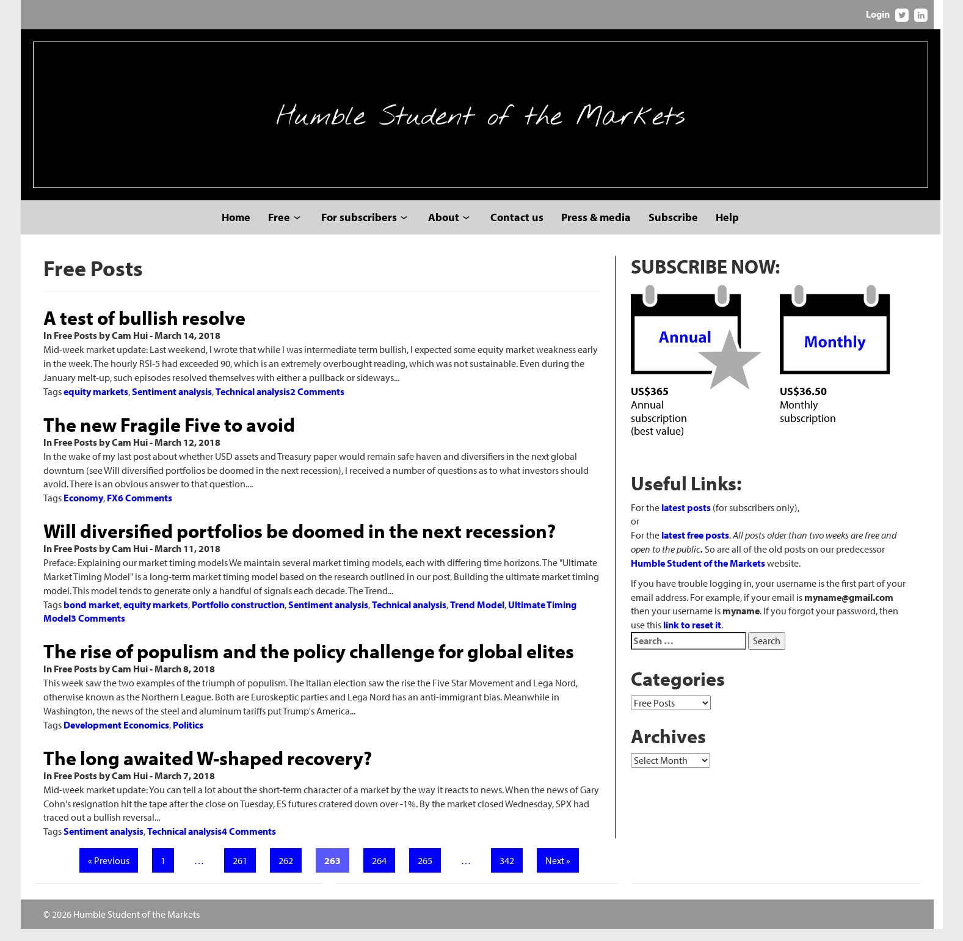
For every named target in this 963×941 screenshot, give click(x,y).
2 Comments (317, 404)
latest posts (692, 521)
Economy (83, 510)
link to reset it (698, 638)
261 (243, 873)
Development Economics (116, 737)
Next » (560, 873)
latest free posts (701, 548)
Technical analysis (253, 404)
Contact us (518, 229)
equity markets (96, 404)
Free (280, 229)
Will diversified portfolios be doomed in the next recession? (299, 543)
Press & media (597, 229)
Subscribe (674, 229)
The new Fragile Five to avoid (169, 436)
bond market (92, 617)
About (444, 229)
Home (237, 229)
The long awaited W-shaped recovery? (207, 770)
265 (428, 873)
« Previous (112, 873)
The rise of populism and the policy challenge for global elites (308, 663)
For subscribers (360, 229)
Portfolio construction (238, 617)
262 (289, 873)
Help (728, 229)
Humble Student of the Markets (481, 120)
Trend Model (477, 617)
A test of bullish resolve (144, 330)
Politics (188, 737)
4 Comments (249, 843)
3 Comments (98, 631)
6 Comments (145, 510)
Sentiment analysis (172, 404)
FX (112, 510)
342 (510, 873)
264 (382, 873)
